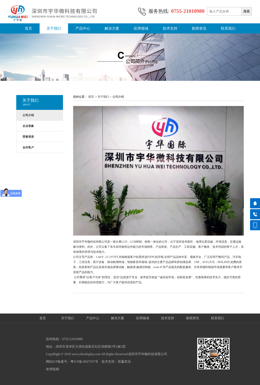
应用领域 (141, 28)
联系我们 (228, 28)
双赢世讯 (124, 361)
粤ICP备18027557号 (84, 361)
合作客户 (28, 147)
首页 (28, 28)
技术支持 (170, 28)
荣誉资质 (28, 136)
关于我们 (54, 28)
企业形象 (28, 126)
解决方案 (112, 28)
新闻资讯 (199, 28)
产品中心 (83, 28)
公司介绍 (28, 115)
